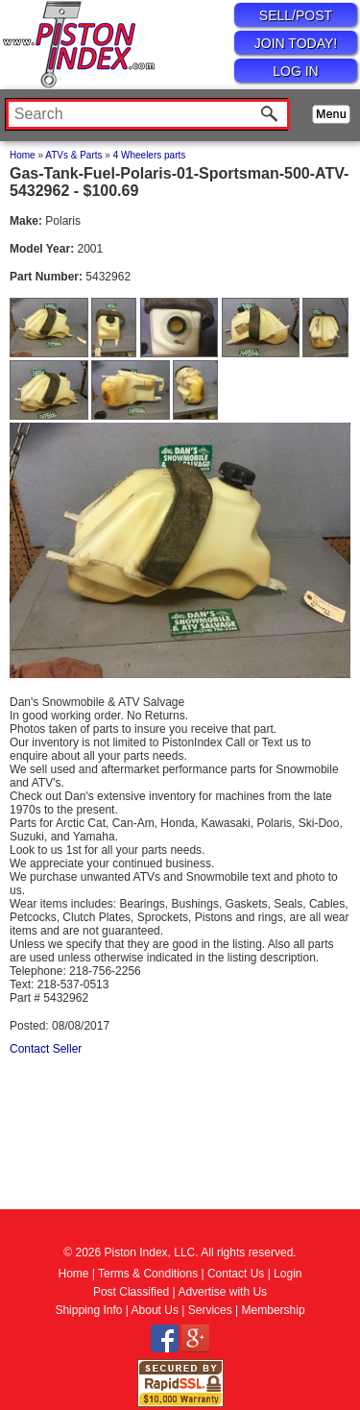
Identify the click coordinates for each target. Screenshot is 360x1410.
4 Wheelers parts (149, 155)
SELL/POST (295, 15)
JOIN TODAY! (295, 43)
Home (23, 155)
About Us (155, 1310)
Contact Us (235, 1273)
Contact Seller (46, 1049)
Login (287, 1273)
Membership (273, 1310)
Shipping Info (88, 1310)
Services (210, 1310)
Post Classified (131, 1292)
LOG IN (295, 71)
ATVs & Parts (73, 155)
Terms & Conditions (148, 1273)
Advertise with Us (222, 1292)
